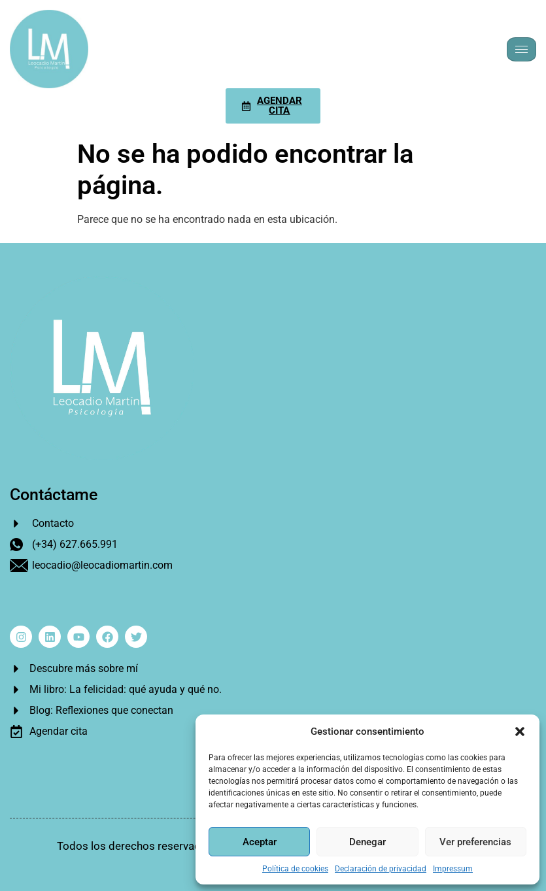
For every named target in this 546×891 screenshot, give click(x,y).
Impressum (453, 868)
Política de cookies (295, 868)
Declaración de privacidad (380, 868)
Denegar (367, 842)
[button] (519, 731)
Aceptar (260, 842)
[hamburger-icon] (521, 49)
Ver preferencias (475, 842)
